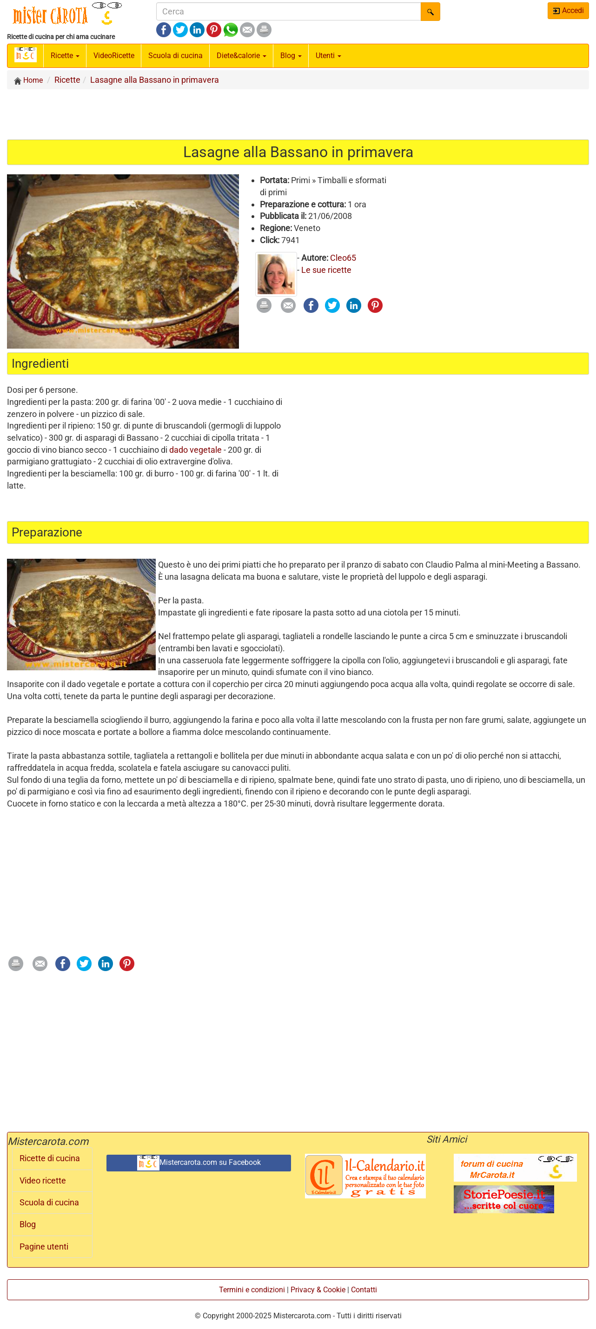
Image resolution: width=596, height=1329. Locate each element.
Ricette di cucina (50, 1158)
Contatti (364, 1289)
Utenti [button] (328, 55)
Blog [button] (291, 55)
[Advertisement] (298, 114)
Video (113, 55)
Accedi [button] (568, 10)
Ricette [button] (65, 55)
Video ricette (43, 1181)
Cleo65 (343, 258)
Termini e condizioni (252, 1289)
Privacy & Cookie (318, 1289)
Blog (28, 1224)
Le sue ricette (326, 270)
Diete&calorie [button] (241, 55)
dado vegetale (195, 450)
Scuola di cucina (175, 55)
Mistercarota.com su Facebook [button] (199, 1163)
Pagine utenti (44, 1247)
